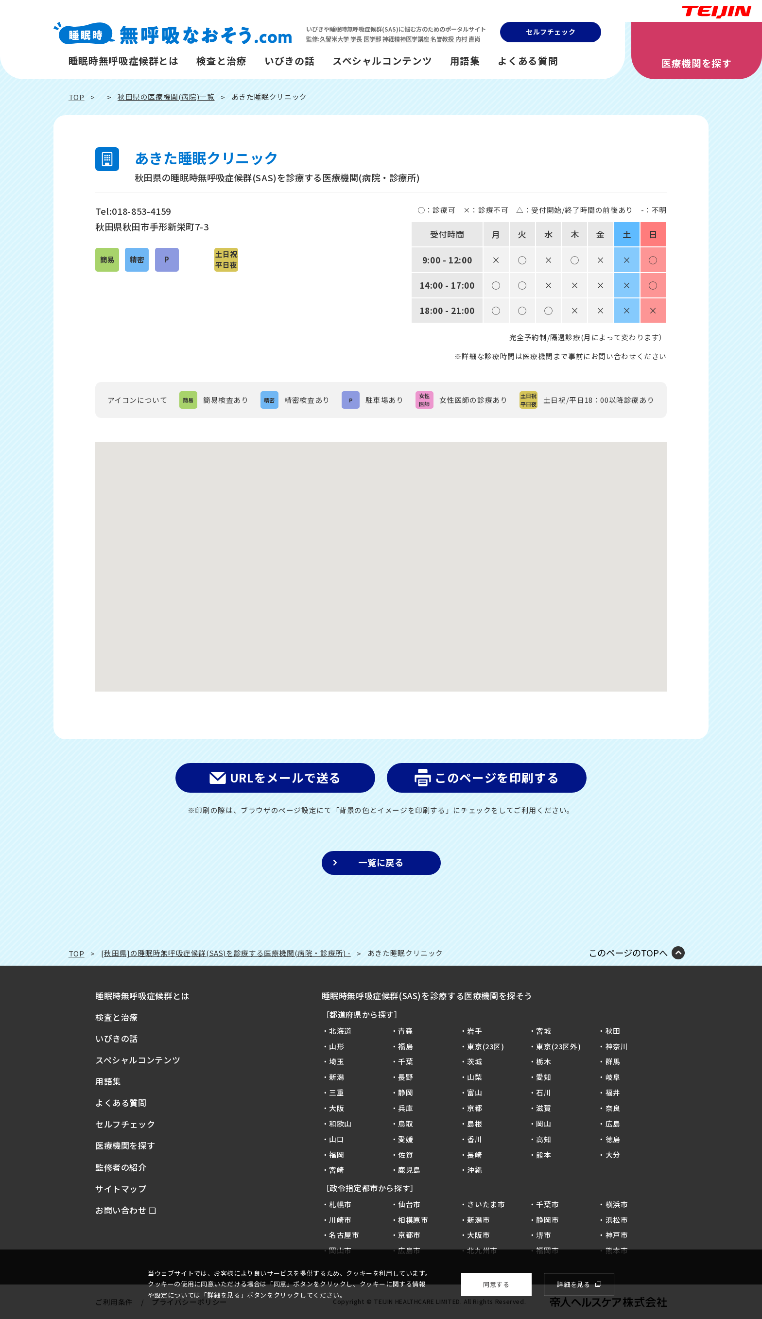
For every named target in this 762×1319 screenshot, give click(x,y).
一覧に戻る (380, 862)
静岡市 (547, 1220)
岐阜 (613, 1077)
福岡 (336, 1154)
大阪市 (478, 1235)
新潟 (336, 1077)
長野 (405, 1077)
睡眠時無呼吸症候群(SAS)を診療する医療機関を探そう (427, 995)
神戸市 (617, 1235)
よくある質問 (528, 60)
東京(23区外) (558, 1046)
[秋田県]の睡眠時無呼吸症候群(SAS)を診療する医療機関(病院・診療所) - (226, 953)
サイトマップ (121, 1188)
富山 (474, 1092)
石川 (543, 1092)
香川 (474, 1139)
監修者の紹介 (121, 1167)
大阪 (336, 1108)
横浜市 (617, 1204)
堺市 (543, 1235)
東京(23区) (485, 1046)
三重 (336, 1092)
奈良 (613, 1108)
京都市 (409, 1235)
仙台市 (409, 1204)
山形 (336, 1046)
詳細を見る (573, 1284)
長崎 (474, 1154)
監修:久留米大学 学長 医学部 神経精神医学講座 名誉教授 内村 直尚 (393, 39)
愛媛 (405, 1139)
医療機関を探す (696, 63)
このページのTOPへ (628, 952)
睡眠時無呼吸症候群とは (124, 60)
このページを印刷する (496, 777)
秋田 (613, 1030)
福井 (613, 1092)
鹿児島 (409, 1169)
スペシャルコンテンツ (382, 60)
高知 (543, 1139)
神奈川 (617, 1046)
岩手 (474, 1030)
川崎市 (340, 1220)
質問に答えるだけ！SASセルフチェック (726, 633)
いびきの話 (289, 60)
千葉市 (547, 1204)
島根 (474, 1123)
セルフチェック (550, 31)
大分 (613, 1154)
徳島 (613, 1139)
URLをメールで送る (285, 777)
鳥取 (405, 1123)
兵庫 (405, 1108)
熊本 (543, 1154)
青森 (405, 1030)
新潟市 (478, 1220)
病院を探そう (726, 720)
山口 (336, 1139)
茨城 (474, 1061)
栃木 (543, 1061)
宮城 (543, 1030)
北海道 (340, 1030)
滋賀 (543, 1108)
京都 (474, 1108)
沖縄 (474, 1169)
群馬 (613, 1061)
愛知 (543, 1077)
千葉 (405, 1061)
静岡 (405, 1092)
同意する (496, 1284)
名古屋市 (344, 1235)
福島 (405, 1046)
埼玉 (336, 1061)
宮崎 (336, 1169)
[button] (381, 558)
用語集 (465, 60)
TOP (77, 97)
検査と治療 (221, 60)
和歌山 (340, 1123)
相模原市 (413, 1220)
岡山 (543, 1123)
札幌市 (340, 1204)
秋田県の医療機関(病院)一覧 (166, 96)
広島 (613, 1123)
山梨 (474, 1077)
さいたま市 (486, 1204)
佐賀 (405, 1154)
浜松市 (617, 1220)
